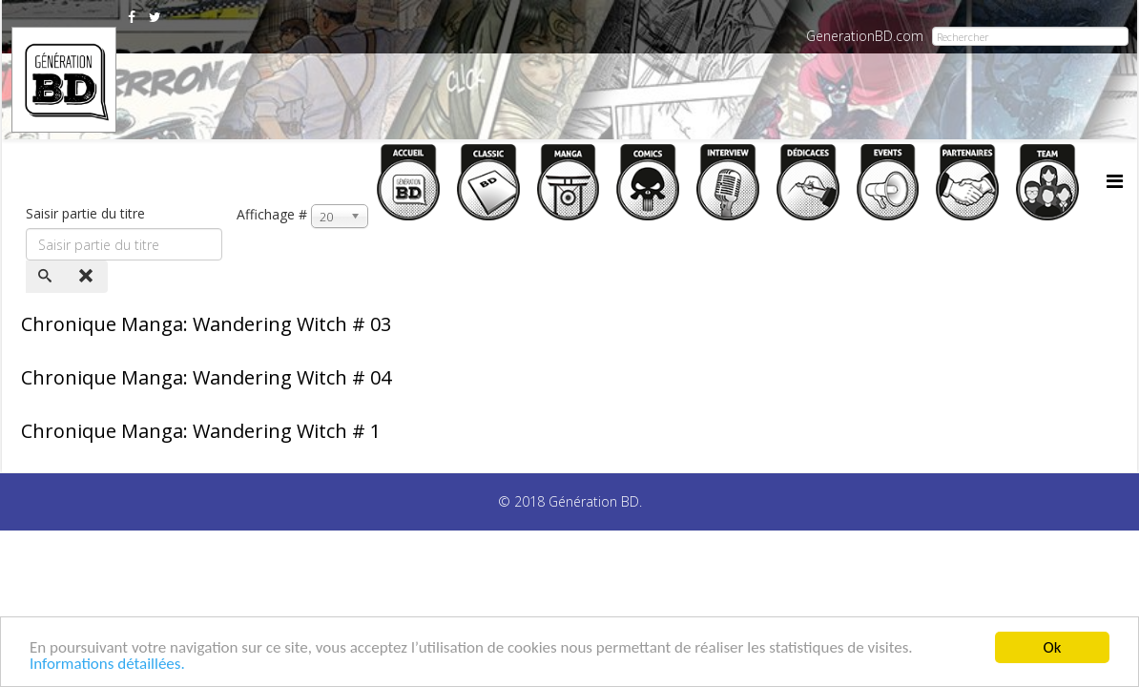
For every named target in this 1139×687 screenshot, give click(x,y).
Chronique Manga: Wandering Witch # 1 (201, 431)
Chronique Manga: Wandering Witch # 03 (206, 324)
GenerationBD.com (864, 36)
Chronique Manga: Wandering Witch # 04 (206, 377)
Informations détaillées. (107, 665)
